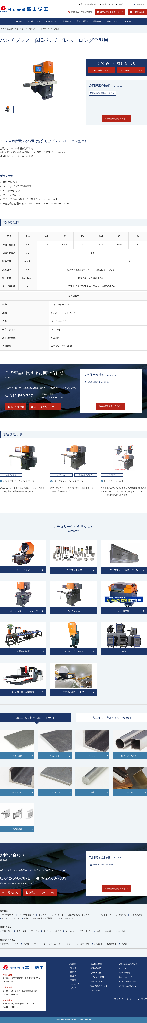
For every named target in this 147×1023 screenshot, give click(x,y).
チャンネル (70, 931)
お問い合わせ (139, 12)
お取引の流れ (96, 973)
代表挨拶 (73, 980)
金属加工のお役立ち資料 (81, 12)
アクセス (73, 988)
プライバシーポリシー (123, 999)
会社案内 (127, 21)
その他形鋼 (120, 931)
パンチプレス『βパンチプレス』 (69, 481)
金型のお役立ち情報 (127, 981)
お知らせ (122, 968)
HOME (19, 21)
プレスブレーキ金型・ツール (51, 915)
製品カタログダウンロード (111, 12)
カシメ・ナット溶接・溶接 (78, 944)
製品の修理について (99, 986)
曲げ (36, 944)
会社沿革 (73, 976)
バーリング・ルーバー (52, 944)
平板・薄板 (7, 931)
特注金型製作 (96, 968)
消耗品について (124, 4)
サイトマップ (141, 999)
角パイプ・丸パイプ (52, 931)
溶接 (26, 918)
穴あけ (26, 944)
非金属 (108, 931)
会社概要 (73, 968)
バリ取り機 (121, 915)
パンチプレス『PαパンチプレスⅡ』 (21, 481)
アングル (35, 931)
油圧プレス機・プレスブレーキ (81, 915)
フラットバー (85, 931)
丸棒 (98, 931)
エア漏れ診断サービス (66, 918)
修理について (108, 4)
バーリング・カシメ (10, 918)
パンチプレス (105, 915)
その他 (124, 944)
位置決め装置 (136, 915)
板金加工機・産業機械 (42, 918)
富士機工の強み (97, 964)
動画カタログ (52, 21)
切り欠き (6, 944)
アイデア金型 (8, 915)
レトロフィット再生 (114, 481)
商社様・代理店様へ (89, 4)
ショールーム (74, 984)
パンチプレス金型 (26, 915)
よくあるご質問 (97, 977)
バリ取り (98, 944)
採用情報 (140, 4)
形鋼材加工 (112, 944)
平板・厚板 (21, 931)
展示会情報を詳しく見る (115, 118)
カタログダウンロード (45, 406)
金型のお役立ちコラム (128, 964)
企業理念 (73, 972)
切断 (17, 944)
